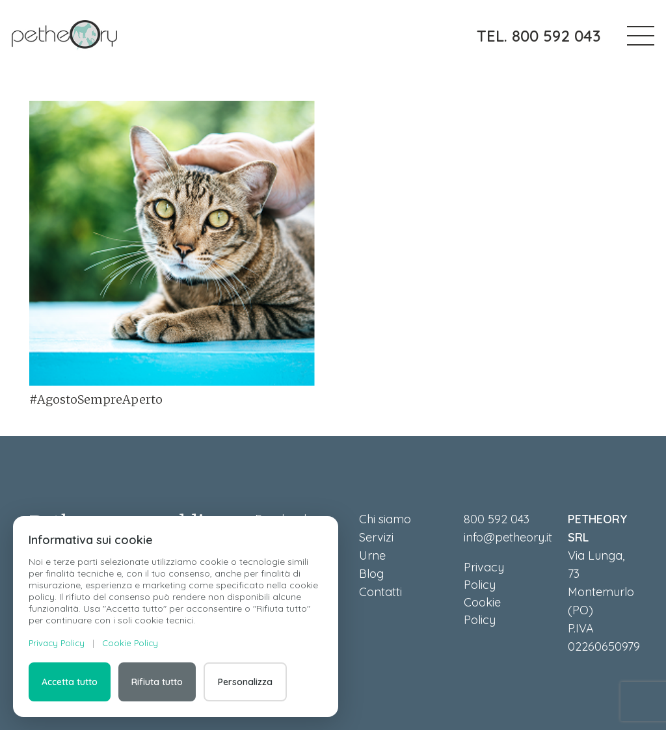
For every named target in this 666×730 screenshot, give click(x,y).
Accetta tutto (70, 682)
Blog (371, 573)
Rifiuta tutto (157, 682)
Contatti (380, 591)
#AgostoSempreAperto (96, 399)
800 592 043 (496, 519)
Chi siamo (385, 519)
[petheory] (64, 35)
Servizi (376, 537)
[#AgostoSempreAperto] (172, 244)
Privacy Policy (57, 643)
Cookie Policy (130, 643)
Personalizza (245, 682)
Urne (372, 555)
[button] (641, 35)
